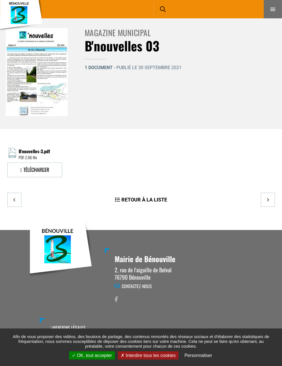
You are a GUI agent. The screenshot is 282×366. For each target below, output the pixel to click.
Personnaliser (198, 355)
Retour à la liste (144, 200)
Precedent (14, 200)
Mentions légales (69, 327)
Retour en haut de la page (267, 230)
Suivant (268, 200)
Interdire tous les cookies (148, 355)
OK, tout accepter (92, 355)
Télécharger (36, 169)
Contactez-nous (137, 286)
